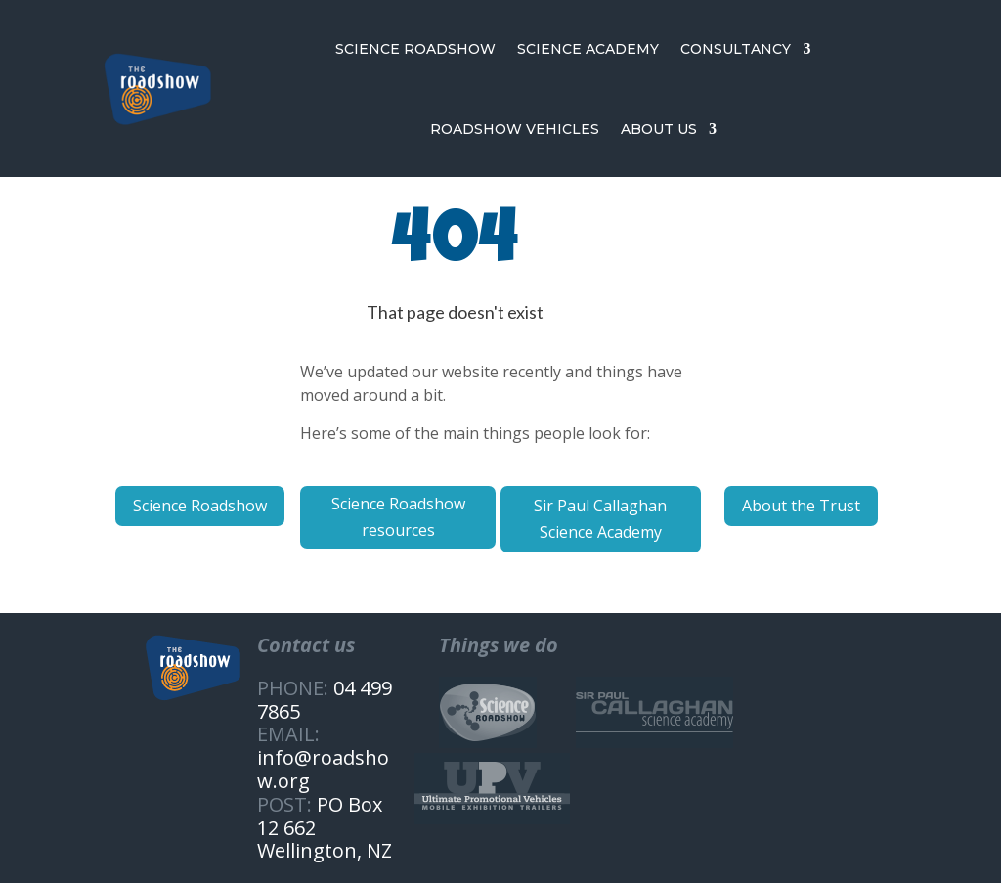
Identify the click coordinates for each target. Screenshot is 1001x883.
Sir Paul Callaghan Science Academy (600, 519)
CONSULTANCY (735, 49)
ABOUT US (659, 129)
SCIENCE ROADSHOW (415, 49)
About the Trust (801, 505)
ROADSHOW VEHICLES (514, 129)
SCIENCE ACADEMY (588, 49)
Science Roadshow (200, 505)
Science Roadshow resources (398, 517)
